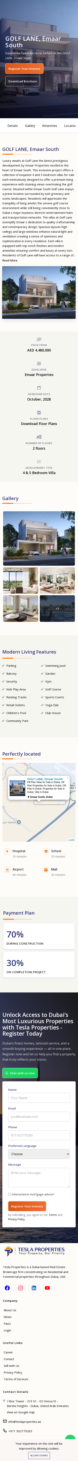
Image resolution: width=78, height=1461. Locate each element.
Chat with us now (20, 1073)
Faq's (7, 1323)
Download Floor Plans (39, 423)
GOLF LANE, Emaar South (49, 802)
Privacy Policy (16, 1219)
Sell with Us (11, 1366)
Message (14, 1164)
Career (8, 1352)
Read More (9, 260)
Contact (9, 1359)
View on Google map (21, 1412)
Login (7, 1330)
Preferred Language (22, 1146)
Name (12, 1090)
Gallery (30, 126)
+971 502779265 (20, 1431)
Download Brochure (22, 81)
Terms (53, 1215)
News (8, 1317)
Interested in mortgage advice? (33, 1194)
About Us (10, 1310)
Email (12, 1108)
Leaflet (71, 840)
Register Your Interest (24, 69)
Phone (12, 1127)
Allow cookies (39, 1455)
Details (12, 126)
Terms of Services (16, 1379)
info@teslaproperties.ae (24, 1422)
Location (70, 126)
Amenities (49, 126)
